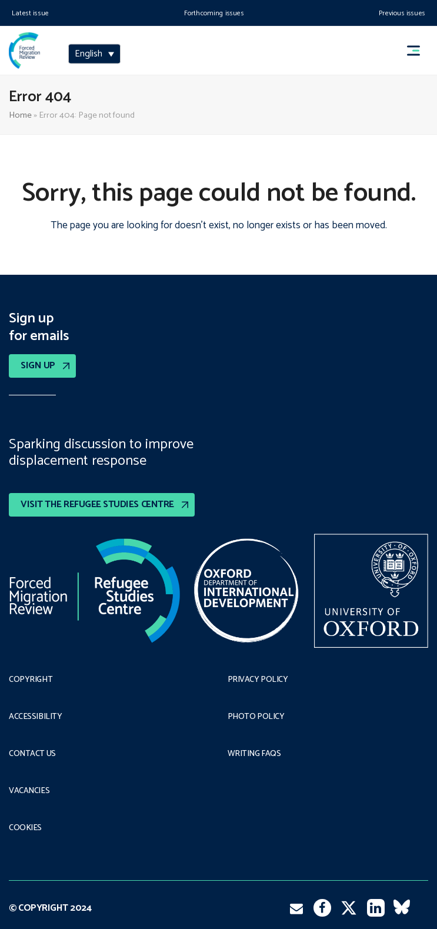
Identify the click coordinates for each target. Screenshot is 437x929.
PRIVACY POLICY (258, 680)
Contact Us (32, 754)
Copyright (30, 680)
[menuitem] (94, 54)
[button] (418, 51)
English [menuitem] (88, 54)
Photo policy (256, 717)
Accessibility (35, 717)
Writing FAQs (254, 754)
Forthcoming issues (214, 13)
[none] (94, 55)
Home (20, 115)
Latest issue (30, 13)
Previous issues (402, 13)
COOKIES (25, 828)
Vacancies (29, 791)
